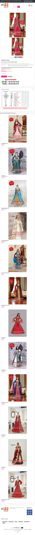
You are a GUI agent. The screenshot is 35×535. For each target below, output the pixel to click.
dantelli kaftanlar (26, 521)
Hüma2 (2, 273)
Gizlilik (16, 529)
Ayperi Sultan (3, 144)
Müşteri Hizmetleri (20, 529)
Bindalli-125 (3, 338)
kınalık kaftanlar (11, 521)
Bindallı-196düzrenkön (4, 176)
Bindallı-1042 (3, 500)
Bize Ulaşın (29, 529)
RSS (17, 532)
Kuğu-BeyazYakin (3, 241)
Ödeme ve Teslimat (12, 529)
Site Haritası (25, 529)
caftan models (21, 521)
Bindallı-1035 (3, 435)
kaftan (16, 521)
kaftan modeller (5, 521)
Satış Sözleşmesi (6, 529)
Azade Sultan (3, 403)
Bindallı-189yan (3, 370)
